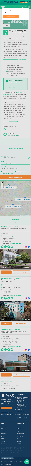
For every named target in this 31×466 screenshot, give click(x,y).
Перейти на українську (11, 16)
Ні (21, 16)
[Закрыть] (28, 8)
